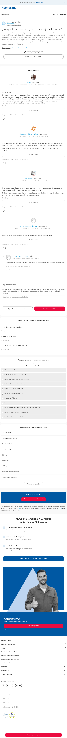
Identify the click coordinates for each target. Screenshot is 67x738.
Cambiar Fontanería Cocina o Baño (15, 374)
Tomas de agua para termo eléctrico (14, 345)
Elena (29, 82)
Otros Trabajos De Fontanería (13, 370)
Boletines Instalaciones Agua (13, 393)
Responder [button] (33, 110)
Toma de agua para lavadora (11, 327)
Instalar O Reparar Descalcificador (15, 417)
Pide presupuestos (33, 735)
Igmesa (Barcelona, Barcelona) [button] (29, 136)
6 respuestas (5, 340)
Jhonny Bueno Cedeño (20, 256)
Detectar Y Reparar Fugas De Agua (15, 384)
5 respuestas (6, 48)
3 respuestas (5, 349)
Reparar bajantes (9, 403)
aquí (18, 508)
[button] (33, 640)
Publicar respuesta (49, 308)
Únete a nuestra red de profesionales (33, 558)
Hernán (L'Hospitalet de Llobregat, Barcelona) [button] (29, 228)
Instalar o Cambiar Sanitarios (13, 388)
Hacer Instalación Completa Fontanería (16, 379)
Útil (5, 119)
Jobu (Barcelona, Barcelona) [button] (21, 258)
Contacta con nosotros (7, 681)
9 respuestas (5, 331)
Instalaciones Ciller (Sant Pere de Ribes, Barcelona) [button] (29, 181)
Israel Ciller (29, 179)
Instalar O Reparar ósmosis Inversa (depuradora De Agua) (22, 407)
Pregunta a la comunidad (33, 56)
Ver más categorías (33, 484)
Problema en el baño (8, 336)
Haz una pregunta (59, 14)
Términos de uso (8, 695)
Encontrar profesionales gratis (33, 499)
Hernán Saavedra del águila (29, 226)
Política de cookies (9, 703)
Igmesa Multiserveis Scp (29, 134)
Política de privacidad (9, 699)
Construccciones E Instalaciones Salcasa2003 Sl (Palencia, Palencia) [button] (29, 85)
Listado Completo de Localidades (11, 663)
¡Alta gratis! (39, 2)
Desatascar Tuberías (10, 398)
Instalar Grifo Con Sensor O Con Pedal (16, 412)
